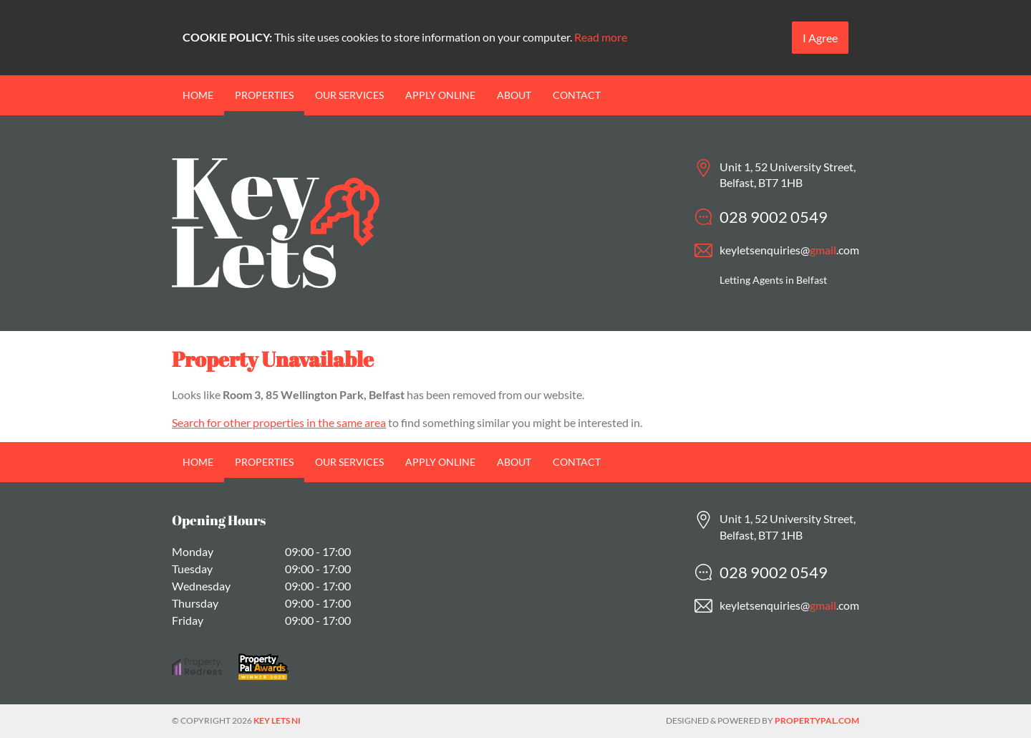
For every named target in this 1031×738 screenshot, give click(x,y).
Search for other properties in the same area (279, 422)
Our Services (349, 95)
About (514, 95)
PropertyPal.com (817, 720)
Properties (264, 95)
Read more (600, 37)
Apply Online (440, 95)
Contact (577, 95)
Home (198, 95)
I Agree (820, 37)
